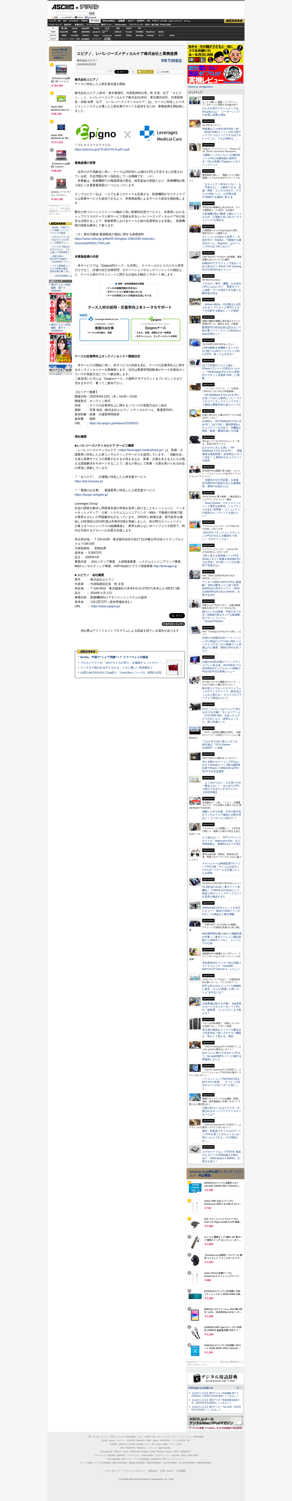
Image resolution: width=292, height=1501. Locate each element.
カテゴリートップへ (173, 624)
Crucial (129, 32)
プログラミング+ (136, 25)
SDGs (147, 25)
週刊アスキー (106, 25)
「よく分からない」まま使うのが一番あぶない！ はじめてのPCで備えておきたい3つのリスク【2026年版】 (221, 787)
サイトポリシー (112, 1471)
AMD (75, 32)
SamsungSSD (105, 31)
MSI (118, 28)
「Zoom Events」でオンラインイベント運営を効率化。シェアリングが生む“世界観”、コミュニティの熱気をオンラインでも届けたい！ (221, 509)
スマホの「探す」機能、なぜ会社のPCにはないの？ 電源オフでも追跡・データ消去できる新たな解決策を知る (221, 288)
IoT (65, 21)
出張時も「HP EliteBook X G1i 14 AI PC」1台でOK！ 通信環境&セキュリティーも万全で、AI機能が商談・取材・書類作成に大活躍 (221, 426)
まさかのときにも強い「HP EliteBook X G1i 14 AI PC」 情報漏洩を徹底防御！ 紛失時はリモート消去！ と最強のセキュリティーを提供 (222, 454)
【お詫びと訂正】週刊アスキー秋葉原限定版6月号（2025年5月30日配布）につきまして (215, 1401)
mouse (75, 28)
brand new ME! (164, 1448)
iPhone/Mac (109, 21)
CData (128, 35)
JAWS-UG (123, 1444)
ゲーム (187, 21)
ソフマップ (96, 39)
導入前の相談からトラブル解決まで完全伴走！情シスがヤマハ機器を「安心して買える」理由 (221, 1033)
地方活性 (155, 25)
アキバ (155, 21)
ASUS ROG (85, 32)
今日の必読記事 (113, 1459)
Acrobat (74, 35)
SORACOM (135, 1452)
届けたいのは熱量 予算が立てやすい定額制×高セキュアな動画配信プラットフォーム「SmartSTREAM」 (221, 616)
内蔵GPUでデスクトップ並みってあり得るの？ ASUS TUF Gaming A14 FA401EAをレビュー (222, 266)
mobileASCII (156, 1459)
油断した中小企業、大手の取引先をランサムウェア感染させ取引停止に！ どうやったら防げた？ (221, 815)
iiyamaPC (85, 28)
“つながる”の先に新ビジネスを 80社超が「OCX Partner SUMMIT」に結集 (221, 744)
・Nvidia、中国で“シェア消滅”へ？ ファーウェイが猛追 (60, 230)
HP (139, 28)
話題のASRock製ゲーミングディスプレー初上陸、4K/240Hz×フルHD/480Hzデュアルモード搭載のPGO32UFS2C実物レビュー (221, 666)
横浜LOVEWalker (120, 1463)
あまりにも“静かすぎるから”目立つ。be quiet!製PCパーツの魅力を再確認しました (222, 1056)
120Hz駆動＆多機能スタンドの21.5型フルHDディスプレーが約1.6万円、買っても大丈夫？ (221, 351)
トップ (52, 21)
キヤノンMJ (75, 39)
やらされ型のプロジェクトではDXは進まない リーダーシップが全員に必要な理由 (221, 111)
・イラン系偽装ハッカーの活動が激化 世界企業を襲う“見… (60, 268)
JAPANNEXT (85, 39)
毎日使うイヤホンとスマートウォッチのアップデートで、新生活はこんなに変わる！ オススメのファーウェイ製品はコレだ (222, 693)
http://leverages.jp (165, 566)
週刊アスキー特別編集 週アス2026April (60, 287)
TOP (89, 1437)
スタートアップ (174, 21)
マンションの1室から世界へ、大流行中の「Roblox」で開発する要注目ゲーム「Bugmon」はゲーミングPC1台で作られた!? (222, 241)
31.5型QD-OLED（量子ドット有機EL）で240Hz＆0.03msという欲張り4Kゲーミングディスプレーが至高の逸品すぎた (222, 891)
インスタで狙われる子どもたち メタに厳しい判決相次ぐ (116, 667)
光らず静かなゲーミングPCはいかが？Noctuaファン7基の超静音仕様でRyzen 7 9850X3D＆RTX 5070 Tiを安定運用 (221, 766)
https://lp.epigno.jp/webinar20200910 (113, 423)
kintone (85, 35)
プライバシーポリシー (134, 1471)
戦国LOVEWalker (204, 1463)
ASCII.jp (62, 6)
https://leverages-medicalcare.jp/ (140, 450)
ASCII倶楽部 (234, 21)
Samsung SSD (106, 1452)
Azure (96, 35)
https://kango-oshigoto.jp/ (91, 494)
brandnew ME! (107, 39)
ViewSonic (150, 32)
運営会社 (152, 1471)
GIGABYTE (96, 32)
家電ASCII (79, 25)
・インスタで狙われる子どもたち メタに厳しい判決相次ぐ (60, 249)
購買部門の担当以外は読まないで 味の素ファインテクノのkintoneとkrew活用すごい (223, 330)
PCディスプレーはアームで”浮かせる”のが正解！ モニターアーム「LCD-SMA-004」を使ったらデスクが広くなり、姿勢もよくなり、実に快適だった (221, 715)
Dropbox (118, 35)
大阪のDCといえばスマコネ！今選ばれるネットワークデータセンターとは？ (221, 1111)
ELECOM (64, 32)
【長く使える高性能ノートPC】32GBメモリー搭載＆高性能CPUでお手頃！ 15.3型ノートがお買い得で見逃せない (222, 560)
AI (59, 21)
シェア (110, 71)
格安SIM (67, 25)
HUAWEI (139, 32)
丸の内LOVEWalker (187, 1463)
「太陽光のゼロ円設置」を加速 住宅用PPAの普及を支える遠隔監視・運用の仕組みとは (221, 483)
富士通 (64, 28)
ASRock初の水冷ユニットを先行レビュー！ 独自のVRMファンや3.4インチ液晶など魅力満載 (221, 911)
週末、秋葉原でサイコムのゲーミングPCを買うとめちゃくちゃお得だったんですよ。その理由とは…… (221, 1135)
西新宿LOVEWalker (137, 1463)
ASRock (117, 32)
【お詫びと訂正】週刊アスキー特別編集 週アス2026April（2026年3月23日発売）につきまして (215, 1394)
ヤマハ (161, 35)
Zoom (171, 35)
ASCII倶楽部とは (63, 276)
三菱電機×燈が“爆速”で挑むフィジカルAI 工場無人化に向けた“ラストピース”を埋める (222, 217)
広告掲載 (180, 1471)
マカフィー (64, 39)
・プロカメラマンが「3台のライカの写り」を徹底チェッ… (60, 240)
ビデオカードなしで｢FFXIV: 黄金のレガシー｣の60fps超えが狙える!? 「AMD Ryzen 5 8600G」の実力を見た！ (221, 1156)
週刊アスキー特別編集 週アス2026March (60, 327)
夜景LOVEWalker (154, 1463)
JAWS (63, 35)
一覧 (132, 72)
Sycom (96, 28)
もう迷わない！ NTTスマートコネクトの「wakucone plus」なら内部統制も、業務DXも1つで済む (221, 840)
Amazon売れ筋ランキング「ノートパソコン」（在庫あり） (59, 53)
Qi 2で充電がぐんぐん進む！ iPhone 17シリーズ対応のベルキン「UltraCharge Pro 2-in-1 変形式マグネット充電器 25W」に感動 (221, 372)
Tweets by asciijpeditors (200, 86)
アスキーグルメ (92, 25)
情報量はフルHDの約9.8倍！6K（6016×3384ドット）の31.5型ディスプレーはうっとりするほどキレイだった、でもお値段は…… (221, 133)
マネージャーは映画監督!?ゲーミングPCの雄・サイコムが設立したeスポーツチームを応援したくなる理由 (221, 868)
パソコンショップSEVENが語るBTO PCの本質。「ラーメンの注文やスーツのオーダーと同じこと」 (221, 1083)
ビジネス (73, 21)
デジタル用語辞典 (141, 1459)
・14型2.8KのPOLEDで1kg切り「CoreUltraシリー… (60, 259)
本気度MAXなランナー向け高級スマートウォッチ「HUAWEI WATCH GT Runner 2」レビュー (222, 966)
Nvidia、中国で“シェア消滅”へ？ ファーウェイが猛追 (114, 657)
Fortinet (150, 35)
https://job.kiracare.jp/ (89, 481)
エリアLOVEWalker (103, 1463)
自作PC (141, 21)
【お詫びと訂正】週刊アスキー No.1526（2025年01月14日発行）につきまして (216, 1408)
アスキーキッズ (54, 25)
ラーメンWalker (86, 1463)
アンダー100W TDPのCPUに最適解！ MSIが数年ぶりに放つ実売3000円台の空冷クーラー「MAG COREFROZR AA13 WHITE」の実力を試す (221, 588)
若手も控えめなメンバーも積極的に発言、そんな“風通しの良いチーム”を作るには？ (221, 989)
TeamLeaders (121, 25)
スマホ (163, 21)
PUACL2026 (165, 25)
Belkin (161, 32)
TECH (84, 21)
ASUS (128, 28)
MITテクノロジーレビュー (174, 1459)
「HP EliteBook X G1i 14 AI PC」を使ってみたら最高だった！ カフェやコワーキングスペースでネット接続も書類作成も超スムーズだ (222, 399)
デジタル (87, 6)
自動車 (121, 21)
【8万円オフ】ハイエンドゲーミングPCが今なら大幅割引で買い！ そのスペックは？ (221, 536)
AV (148, 21)
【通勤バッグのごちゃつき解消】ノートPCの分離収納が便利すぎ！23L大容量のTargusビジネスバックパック (221, 159)
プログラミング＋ (162, 1455)
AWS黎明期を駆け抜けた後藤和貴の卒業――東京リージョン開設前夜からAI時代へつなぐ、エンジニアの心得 (222, 938)
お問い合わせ (167, 1471)
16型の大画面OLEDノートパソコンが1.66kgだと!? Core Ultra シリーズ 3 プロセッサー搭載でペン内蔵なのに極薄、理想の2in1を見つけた (222, 644)
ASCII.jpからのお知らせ (201, 1388)
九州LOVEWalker (170, 1463)
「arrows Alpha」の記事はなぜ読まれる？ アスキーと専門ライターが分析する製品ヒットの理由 (221, 307)
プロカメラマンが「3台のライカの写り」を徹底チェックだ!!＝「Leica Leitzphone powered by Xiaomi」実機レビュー (153, 662)
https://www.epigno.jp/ (105, 606)
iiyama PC (141, 1440)
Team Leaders (147, 1455)
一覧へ (238, 1388)
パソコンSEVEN (107, 28)
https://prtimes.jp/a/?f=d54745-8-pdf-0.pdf (102, 149)
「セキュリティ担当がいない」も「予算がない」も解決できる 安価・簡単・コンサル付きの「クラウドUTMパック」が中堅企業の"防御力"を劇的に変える (221, 190)
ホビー (131, 21)
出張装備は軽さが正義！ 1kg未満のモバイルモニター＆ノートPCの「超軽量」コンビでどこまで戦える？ (221, 1008)
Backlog (139, 35)
